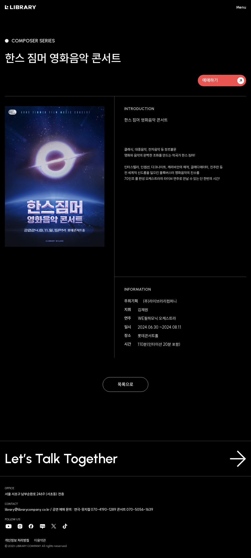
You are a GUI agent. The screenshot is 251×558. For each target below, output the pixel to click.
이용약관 (40, 540)
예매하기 (223, 80)
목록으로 (125, 384)
